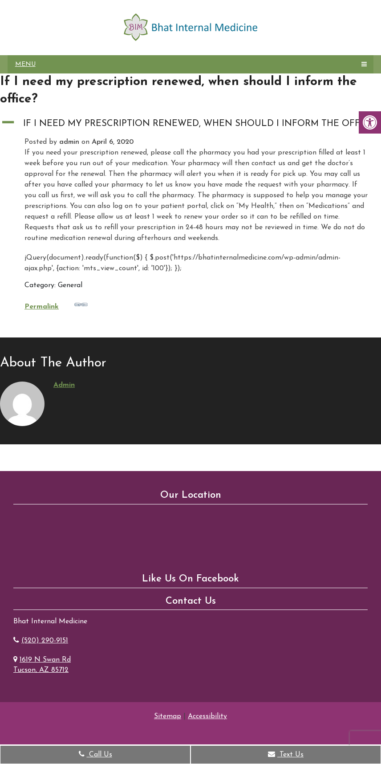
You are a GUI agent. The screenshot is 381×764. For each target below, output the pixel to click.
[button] (190, 123)
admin (64, 385)
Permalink (56, 304)
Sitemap (167, 716)
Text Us (286, 754)
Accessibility (207, 716)
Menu (25, 64)
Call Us (95, 754)
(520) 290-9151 (44, 640)
